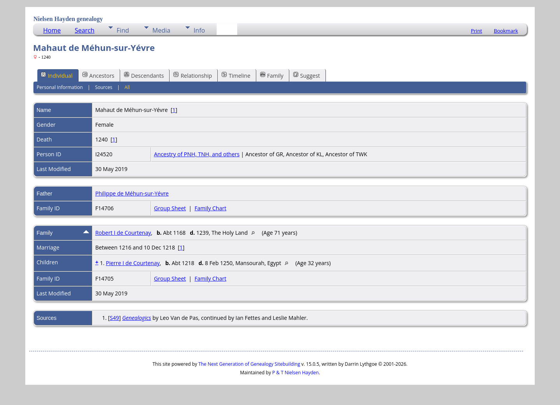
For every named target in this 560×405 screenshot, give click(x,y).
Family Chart (210, 208)
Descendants (144, 75)
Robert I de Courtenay (123, 232)
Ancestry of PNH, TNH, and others (197, 154)
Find (123, 30)
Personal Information (60, 87)
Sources (103, 87)
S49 (114, 317)
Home (52, 30)
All (127, 87)
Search (84, 30)
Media (161, 30)
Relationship (192, 75)
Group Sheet (170, 208)
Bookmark (506, 30)
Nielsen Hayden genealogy (68, 19)
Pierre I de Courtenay (132, 263)
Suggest (306, 75)
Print (476, 30)
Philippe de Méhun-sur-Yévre (132, 193)
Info (199, 30)
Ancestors (98, 75)
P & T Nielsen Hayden (295, 372)
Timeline (236, 75)
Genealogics (136, 317)
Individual (57, 75)
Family (272, 75)
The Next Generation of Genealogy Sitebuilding (249, 364)
